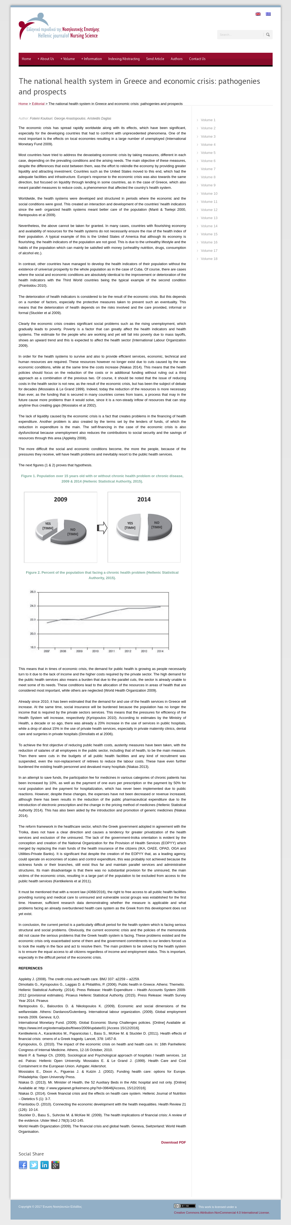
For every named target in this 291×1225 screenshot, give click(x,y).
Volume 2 (208, 128)
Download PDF (173, 1142)
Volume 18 (209, 259)
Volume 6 (208, 161)
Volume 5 (208, 153)
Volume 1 (208, 120)
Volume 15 (209, 234)
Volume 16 (209, 242)
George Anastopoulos (70, 118)
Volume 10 (209, 193)
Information (91, 59)
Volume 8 (208, 177)
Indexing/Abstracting (124, 59)
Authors (177, 59)
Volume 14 (209, 226)
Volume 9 (208, 185)
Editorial (38, 104)
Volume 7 (208, 169)
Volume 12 (209, 210)
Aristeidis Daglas (99, 118)
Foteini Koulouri (41, 118)
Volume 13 (209, 218)
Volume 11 (209, 202)
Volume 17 (209, 251)
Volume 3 (208, 136)
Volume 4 (208, 145)
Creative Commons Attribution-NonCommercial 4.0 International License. (222, 1212)
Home (26, 59)
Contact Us (197, 59)
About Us (46, 59)
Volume (68, 59)
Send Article (155, 59)
